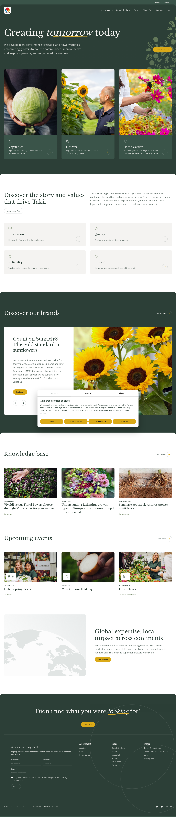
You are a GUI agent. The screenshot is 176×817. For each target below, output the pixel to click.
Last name (46, 760)
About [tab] (121, 393)
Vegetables (83, 748)
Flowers (82, 752)
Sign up (16, 787)
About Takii (148, 10)
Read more (20, 392)
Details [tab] (88, 393)
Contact (159, 10)
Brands (115, 759)
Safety (146, 755)
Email (13, 769)
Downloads (116, 762)
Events (136, 10)
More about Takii (162, 50)
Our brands (164, 314)
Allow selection (76, 421)
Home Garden (85, 755)
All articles (164, 455)
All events (165, 539)
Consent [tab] (54, 393)
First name (15, 760)
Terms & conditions (152, 748)
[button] (23, 403)
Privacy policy (149, 759)
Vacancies (116, 766)
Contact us (88, 725)
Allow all (124, 421)
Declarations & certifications (156, 752)
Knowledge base (123, 10)
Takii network (102, 660)
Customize (100, 421)
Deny (52, 421)
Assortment (107, 10)
